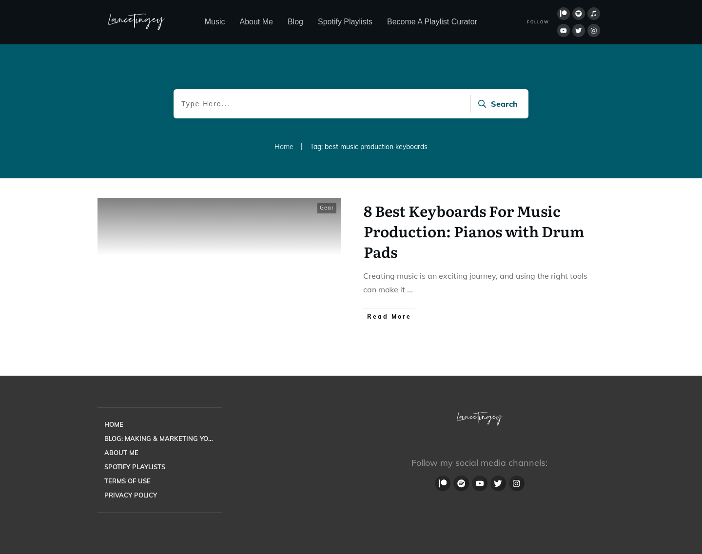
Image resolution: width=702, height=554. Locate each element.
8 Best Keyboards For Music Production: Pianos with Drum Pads (474, 231)
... (410, 289)
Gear (327, 207)
